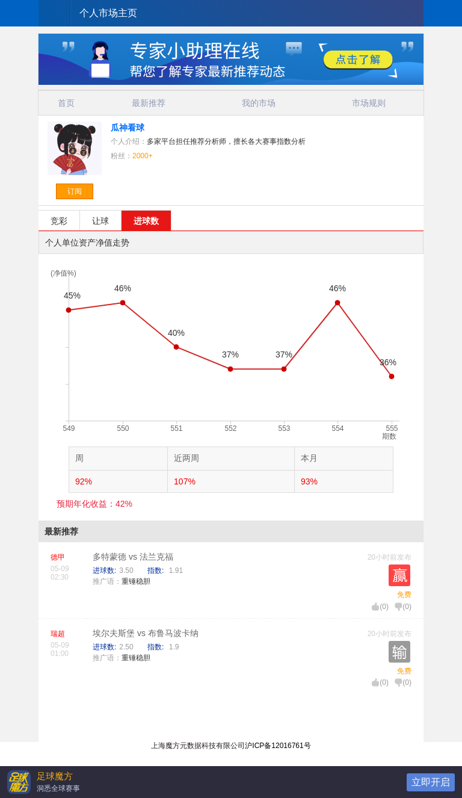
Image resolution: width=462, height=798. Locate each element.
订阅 (74, 191)
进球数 (146, 221)
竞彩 (59, 221)
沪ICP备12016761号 (277, 745)
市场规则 (369, 103)
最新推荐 (148, 103)
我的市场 (259, 103)
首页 (66, 103)
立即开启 (430, 782)
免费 (404, 594)
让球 (100, 221)
